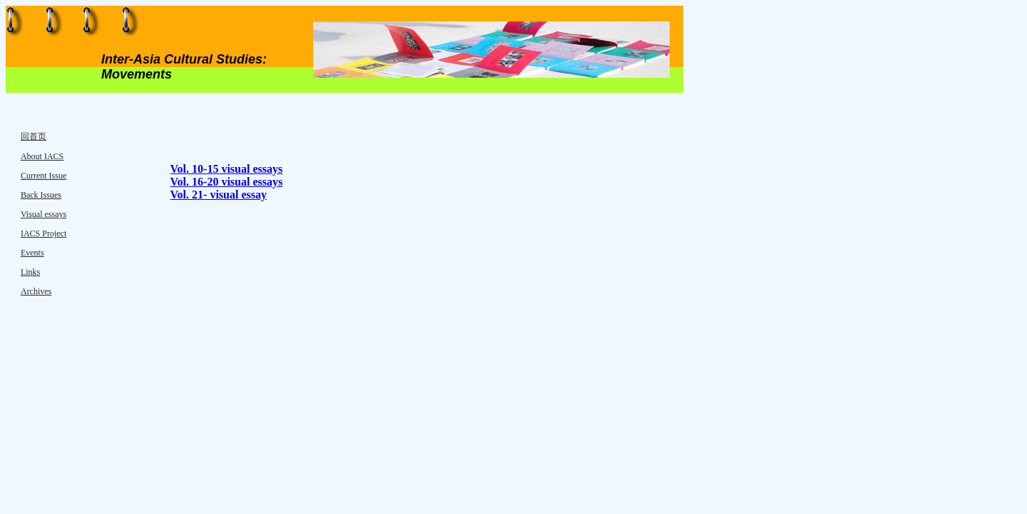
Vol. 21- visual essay (218, 194)
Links (30, 272)
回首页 (33, 136)
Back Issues (41, 195)
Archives (36, 291)
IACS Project (43, 233)
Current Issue (43, 176)
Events (32, 253)
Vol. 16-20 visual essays (226, 182)
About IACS (42, 156)
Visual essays (43, 214)
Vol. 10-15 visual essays (226, 169)
